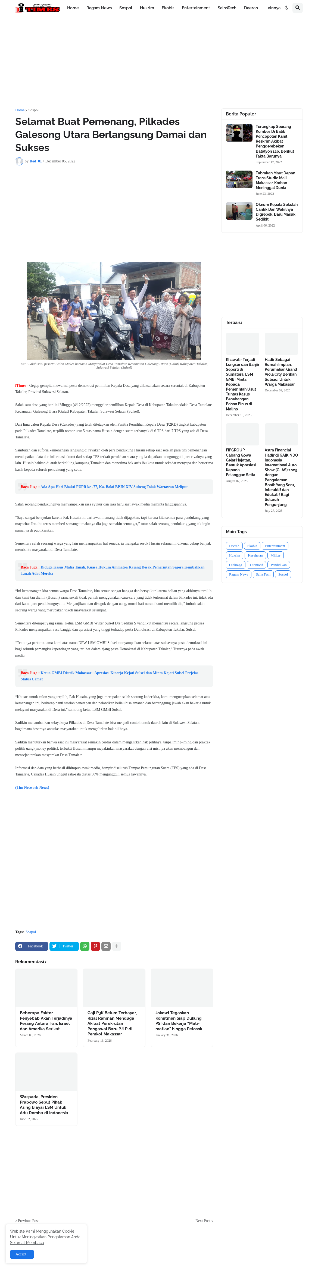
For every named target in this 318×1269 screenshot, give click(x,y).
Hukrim (234, 555)
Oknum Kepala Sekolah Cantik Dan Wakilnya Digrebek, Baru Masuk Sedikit (277, 212)
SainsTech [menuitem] (227, 7)
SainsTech (263, 574)
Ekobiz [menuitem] (168, 7)
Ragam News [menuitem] (99, 7)
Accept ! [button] (22, 1254)
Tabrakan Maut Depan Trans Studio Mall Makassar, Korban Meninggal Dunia (275, 180)
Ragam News (238, 574)
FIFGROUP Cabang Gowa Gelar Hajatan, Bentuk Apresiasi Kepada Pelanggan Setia (241, 462)
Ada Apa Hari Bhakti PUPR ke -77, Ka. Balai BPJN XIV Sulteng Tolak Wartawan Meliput (114, 487)
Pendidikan (279, 565)
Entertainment (275, 546)
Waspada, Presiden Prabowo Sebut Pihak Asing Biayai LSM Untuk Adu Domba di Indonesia (44, 1104)
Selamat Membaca (27, 1242)
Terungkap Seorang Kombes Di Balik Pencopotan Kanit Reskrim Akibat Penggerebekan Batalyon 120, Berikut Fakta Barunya (275, 141)
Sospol (33, 110)
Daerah (234, 546)
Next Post (202, 1221)
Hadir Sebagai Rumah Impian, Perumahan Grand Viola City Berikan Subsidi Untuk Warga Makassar (281, 372)
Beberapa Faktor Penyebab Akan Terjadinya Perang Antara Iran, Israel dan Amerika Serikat (46, 1020)
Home (19, 110)
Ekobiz (252, 546)
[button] (286, 8)
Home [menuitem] (73, 7)
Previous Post (28, 1221)
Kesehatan (255, 555)
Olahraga (235, 565)
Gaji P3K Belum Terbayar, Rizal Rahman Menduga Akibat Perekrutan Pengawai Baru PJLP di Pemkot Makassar (112, 1023)
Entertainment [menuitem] (196, 7)
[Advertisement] (159, 62)
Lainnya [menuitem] (273, 7)
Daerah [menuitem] (251, 7)
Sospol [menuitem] (125, 7)
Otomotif (256, 565)
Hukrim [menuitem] (147, 7)
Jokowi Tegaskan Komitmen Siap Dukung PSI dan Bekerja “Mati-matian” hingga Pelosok (178, 1020)
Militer (275, 555)
